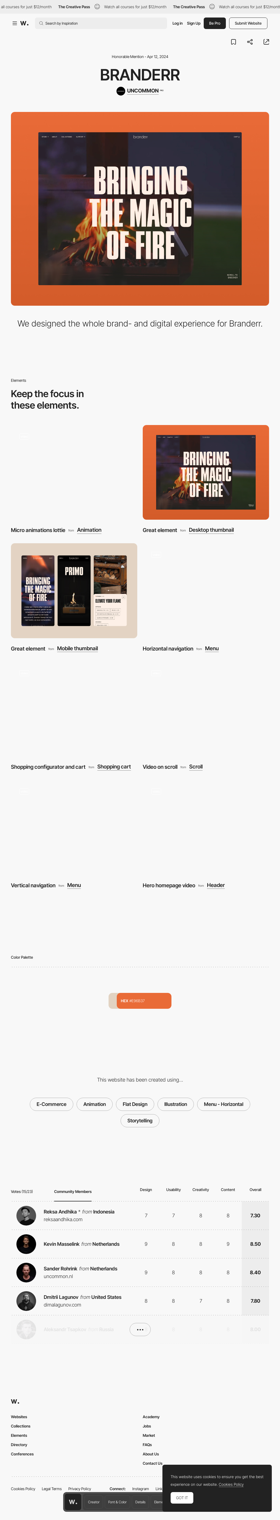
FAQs (147, 1444)
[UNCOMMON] (139, 91)
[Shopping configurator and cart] (74, 709)
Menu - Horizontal (223, 1104)
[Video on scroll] (206, 709)
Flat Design (135, 1104)
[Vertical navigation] (74, 827)
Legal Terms (52, 1488)
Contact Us (152, 1463)
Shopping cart (114, 766)
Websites (19, 1416)
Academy (151, 1416)
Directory (19, 1444)
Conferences (22, 1454)
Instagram (140, 1488)
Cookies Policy (23, 1488)
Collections (20, 1426)
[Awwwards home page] (73, 1502)
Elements (161, 1502)
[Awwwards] (24, 23)
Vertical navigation (33, 885)
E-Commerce (51, 1104)
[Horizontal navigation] (206, 590)
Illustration (175, 1104)
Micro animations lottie (38, 530)
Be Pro (214, 23)
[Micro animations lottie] (74, 472)
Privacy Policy (79, 1488)
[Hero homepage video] (206, 827)
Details (140, 1502)
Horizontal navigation (168, 648)
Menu (212, 648)
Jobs (147, 1426)
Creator (94, 1502)
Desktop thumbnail (211, 530)
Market (149, 1435)
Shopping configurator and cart (48, 767)
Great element (160, 530)
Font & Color (117, 1502)
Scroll (196, 766)
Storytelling (140, 1120)
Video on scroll (160, 767)
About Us (151, 1454)
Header (216, 885)
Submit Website (248, 23)
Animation (89, 530)
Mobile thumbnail (77, 648)
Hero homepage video (169, 885)
